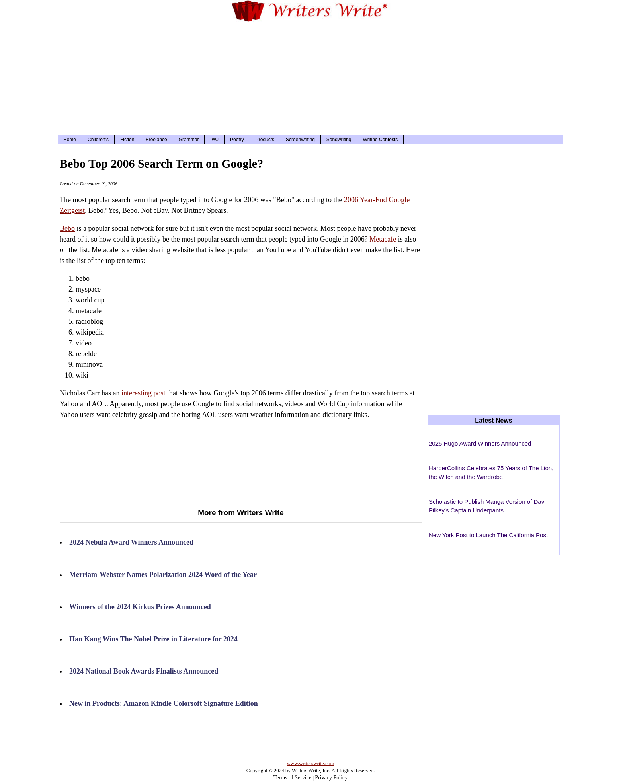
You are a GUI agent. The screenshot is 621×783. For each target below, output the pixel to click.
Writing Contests (380, 139)
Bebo (67, 228)
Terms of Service (292, 778)
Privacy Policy (331, 778)
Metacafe (382, 239)
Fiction (127, 139)
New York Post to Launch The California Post (488, 535)
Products (265, 139)
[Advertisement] (310, 77)
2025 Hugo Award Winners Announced (480, 443)
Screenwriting (300, 139)
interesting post (143, 393)
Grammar (189, 139)
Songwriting (339, 139)
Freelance (156, 139)
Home (69, 139)
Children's (98, 139)
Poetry (237, 139)
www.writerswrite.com (310, 763)
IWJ (214, 139)
